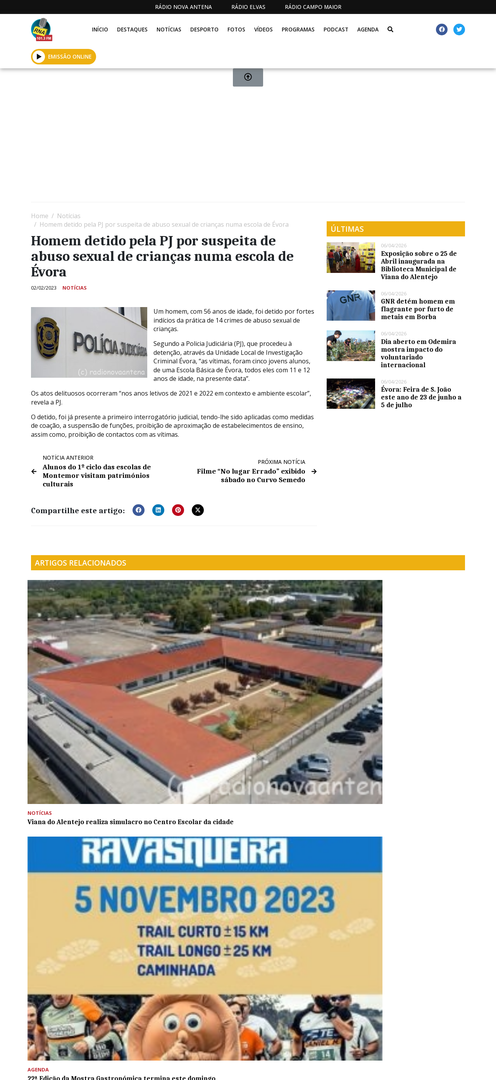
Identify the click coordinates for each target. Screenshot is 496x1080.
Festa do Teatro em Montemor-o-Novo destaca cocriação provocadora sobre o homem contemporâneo (192, 781)
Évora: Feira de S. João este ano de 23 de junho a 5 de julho (421, 397)
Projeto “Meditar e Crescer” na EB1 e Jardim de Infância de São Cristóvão (414, 667)
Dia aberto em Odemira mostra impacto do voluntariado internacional (418, 353)
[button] (139, 508)
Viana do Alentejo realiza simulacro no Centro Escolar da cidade (77, 667)
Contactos (326, 1066)
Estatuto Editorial (198, 1066)
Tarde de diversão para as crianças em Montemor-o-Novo (81, 774)
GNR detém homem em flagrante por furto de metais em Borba (418, 309)
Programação (275, 1066)
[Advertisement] (248, 138)
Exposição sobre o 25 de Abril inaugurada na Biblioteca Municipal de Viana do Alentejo (419, 265)
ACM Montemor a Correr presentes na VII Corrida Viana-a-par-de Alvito (300, 667)
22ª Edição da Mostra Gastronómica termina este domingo (187, 667)
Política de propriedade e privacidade (395, 1066)
